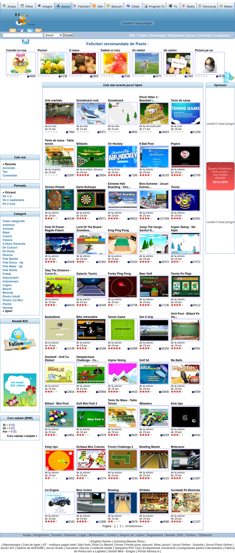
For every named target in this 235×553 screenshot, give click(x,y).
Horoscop (209, 6)
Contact (112, 535)
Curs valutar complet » (22, 436)
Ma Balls (176, 360)
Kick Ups (177, 403)
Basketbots (52, 317)
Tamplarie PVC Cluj (128, 548)
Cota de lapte (31, 544)
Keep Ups (51, 447)
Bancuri (116, 6)
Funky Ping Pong (119, 273)
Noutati (170, 535)
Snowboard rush (87, 100)
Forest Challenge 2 (120, 447)
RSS (132, 35)
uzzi (179, 126)
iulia (53, 126)
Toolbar (142, 35)
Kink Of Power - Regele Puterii (55, 228)
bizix (117, 169)
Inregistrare (222, 35)
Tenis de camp (180, 100)
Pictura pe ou (204, 50)
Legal (82, 535)
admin (149, 169)
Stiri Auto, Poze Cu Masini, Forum (100, 544)
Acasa (12, 6)
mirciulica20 (153, 126)
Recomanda (158, 35)
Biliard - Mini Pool (57, 403)
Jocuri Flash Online (219, 544)
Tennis (175, 187)
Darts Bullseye (86, 187)
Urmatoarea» (133, 526)
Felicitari (84, 6)
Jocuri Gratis (54, 548)
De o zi (7, 196)
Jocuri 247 (7, 548)
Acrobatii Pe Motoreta (185, 490)
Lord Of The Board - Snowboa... (89, 228)
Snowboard (115, 100)
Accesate (9, 168)
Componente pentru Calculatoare (200, 548)
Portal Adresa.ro (149, 551)
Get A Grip (146, 317)
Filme (29, 6)
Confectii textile (101, 548)
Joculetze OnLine (77, 548)
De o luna (9, 203)
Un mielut (138, 50)
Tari (5, 171)
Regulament (155, 535)
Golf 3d (144, 360)
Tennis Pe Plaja (181, 273)
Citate (135, 6)
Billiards (81, 143)
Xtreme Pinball (54, 187)
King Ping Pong (118, 230)
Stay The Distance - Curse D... (58, 272)
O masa (74, 50)
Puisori (42, 50)
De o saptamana (13, 200)
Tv (175, 6)
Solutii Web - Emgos (121, 551)
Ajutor (140, 535)
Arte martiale (53, 100)
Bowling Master (149, 447)
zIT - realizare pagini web (59, 544)
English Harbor (101, 541)
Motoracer (177, 447)
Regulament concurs (182, 35)
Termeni (56, 535)
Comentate (10, 175)
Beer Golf (145, 273)
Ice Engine (52, 490)
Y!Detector (205, 535)
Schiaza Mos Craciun (90, 447)
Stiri (100, 6)
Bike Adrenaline (87, 317)
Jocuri (65, 6)
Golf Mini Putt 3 (86, 403)
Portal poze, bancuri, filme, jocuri (147, 544)
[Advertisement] (21, 362)
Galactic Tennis (86, 273)
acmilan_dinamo (93, 169)
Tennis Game (116, 317)
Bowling (113, 490)
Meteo (228, 6)
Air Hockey (115, 143)
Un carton (170, 50)
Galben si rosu (110, 50)
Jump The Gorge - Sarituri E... (151, 228)
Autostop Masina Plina (129, 541)
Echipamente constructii (159, 548)
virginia (55, 169)
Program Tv (156, 6)
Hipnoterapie (11, 544)
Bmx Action (84, 490)
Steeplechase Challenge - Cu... (87, 358)
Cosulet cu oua (16, 50)
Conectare (205, 35)
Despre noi (127, 535)
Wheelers (145, 403)
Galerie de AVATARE (30, 548)
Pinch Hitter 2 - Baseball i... (149, 99)
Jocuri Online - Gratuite (188, 544)
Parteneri (70, 535)
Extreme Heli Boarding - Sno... (119, 185)
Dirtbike (144, 490)
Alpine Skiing (117, 360)
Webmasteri (96, 535)
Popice (175, 143)
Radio (191, 6)
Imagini (47, 6)
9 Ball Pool (146, 143)
